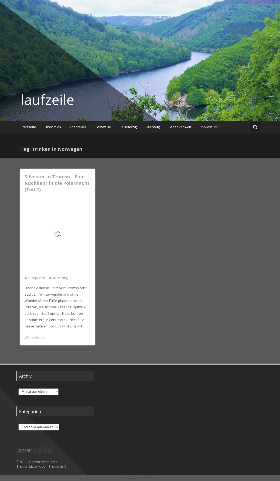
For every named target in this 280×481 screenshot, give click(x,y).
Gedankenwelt (179, 127)
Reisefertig (128, 127)
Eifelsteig (152, 127)
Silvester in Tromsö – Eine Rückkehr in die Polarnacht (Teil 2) (57, 182)
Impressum (209, 127)
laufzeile (47, 99)
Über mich (53, 127)
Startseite (28, 127)
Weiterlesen (34, 337)
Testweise (103, 127)
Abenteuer (77, 127)
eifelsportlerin (37, 278)
